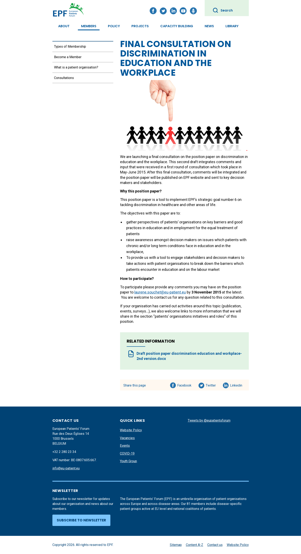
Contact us (215, 545)
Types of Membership (70, 46)
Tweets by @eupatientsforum (209, 420)
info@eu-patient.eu (66, 468)
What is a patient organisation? (76, 67)
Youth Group (128, 461)
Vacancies (127, 438)
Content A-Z (194, 545)
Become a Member (67, 57)
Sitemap (176, 545)
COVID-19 (127, 453)
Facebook (184, 384)
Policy (114, 26)
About (64, 26)
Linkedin (236, 384)
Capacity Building (176, 26)
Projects (140, 26)
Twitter (212, 384)
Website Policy (131, 430)
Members (88, 26)
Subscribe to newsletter (81, 520)
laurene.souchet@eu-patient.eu (160, 292)
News (209, 26)
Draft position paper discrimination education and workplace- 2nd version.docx (189, 356)
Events (125, 446)
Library (231, 26)
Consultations (64, 78)
